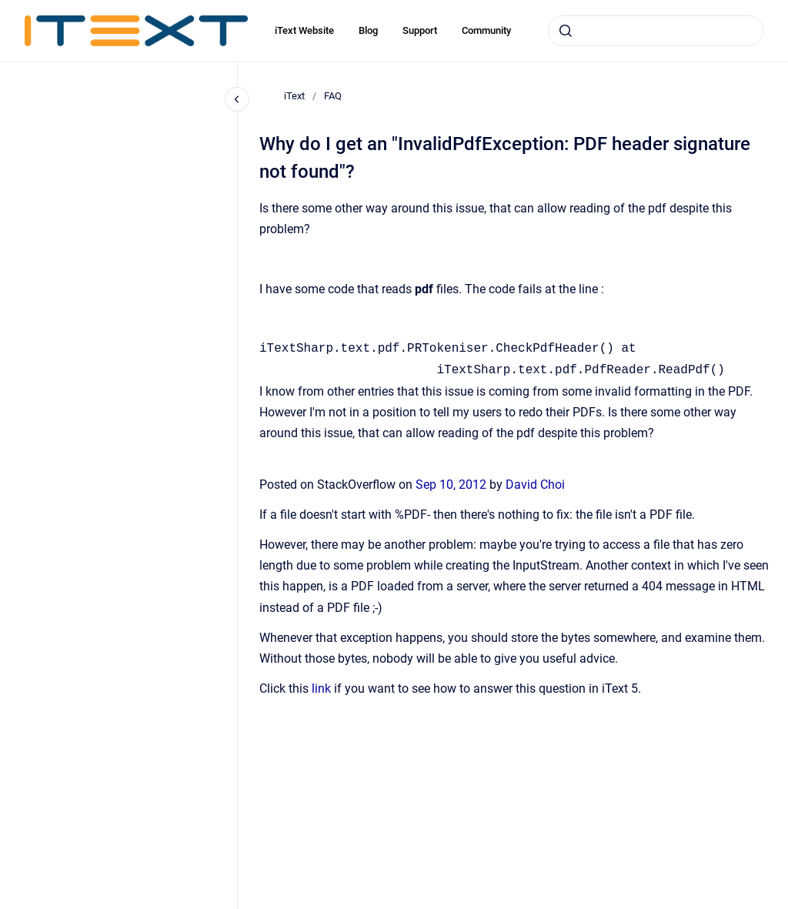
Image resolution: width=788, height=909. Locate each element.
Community (486, 30)
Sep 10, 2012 (452, 484)
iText (294, 96)
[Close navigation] (237, 99)
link (321, 688)
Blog (368, 30)
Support (419, 30)
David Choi (535, 484)
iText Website (304, 30)
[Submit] (565, 30)
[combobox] (656, 30)
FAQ (333, 96)
